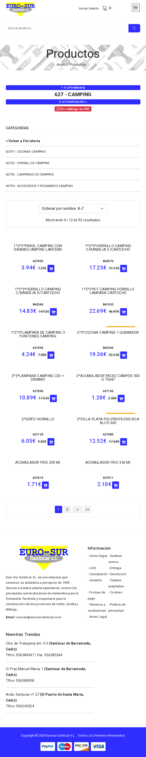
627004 (38, 348)
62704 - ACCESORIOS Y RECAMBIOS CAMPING (39, 186)
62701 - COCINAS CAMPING (26, 151)
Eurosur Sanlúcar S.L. (61, 735)
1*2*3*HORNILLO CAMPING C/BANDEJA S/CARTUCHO (38, 291)
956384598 (25, 681)
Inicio (61, 64)
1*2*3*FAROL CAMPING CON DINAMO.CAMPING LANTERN (38, 248)
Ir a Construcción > (73, 101)
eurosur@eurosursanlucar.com (38, 617)
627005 (38, 261)
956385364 (53, 655)
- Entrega (114, 568)
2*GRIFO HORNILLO (38, 419)
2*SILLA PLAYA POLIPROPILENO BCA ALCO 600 (108, 421)
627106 (108, 391)
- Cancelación (98, 574)
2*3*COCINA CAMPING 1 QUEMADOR (108, 332)
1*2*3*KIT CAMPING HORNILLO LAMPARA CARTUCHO (108, 291)
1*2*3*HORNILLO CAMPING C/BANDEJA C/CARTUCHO (108, 248)
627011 (108, 478)
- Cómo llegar (97, 556)
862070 (108, 261)
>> (88, 509)
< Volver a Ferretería (23, 141)
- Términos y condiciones (97, 607)
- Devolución (117, 574)
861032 (108, 304)
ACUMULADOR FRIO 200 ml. (38, 462)
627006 (38, 391)
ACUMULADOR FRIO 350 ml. (108, 462)
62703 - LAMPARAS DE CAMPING (30, 174)
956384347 (25, 655)
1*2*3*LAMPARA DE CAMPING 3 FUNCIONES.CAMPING (38, 334)
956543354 (25, 706)
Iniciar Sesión (89, 8)
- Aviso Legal (97, 617)
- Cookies (115, 592)
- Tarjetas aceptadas (116, 583)
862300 (108, 348)
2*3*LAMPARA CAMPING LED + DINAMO (38, 378)
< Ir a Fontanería (73, 87)
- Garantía (95, 580)
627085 (108, 434)
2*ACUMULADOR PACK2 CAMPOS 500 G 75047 (108, 378)
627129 (38, 434)
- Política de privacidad (117, 607)
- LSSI (92, 568)
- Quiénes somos (115, 559)
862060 (38, 304)
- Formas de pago (96, 595)
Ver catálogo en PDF (73, 109)
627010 (38, 478)
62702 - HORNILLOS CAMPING (28, 163)
